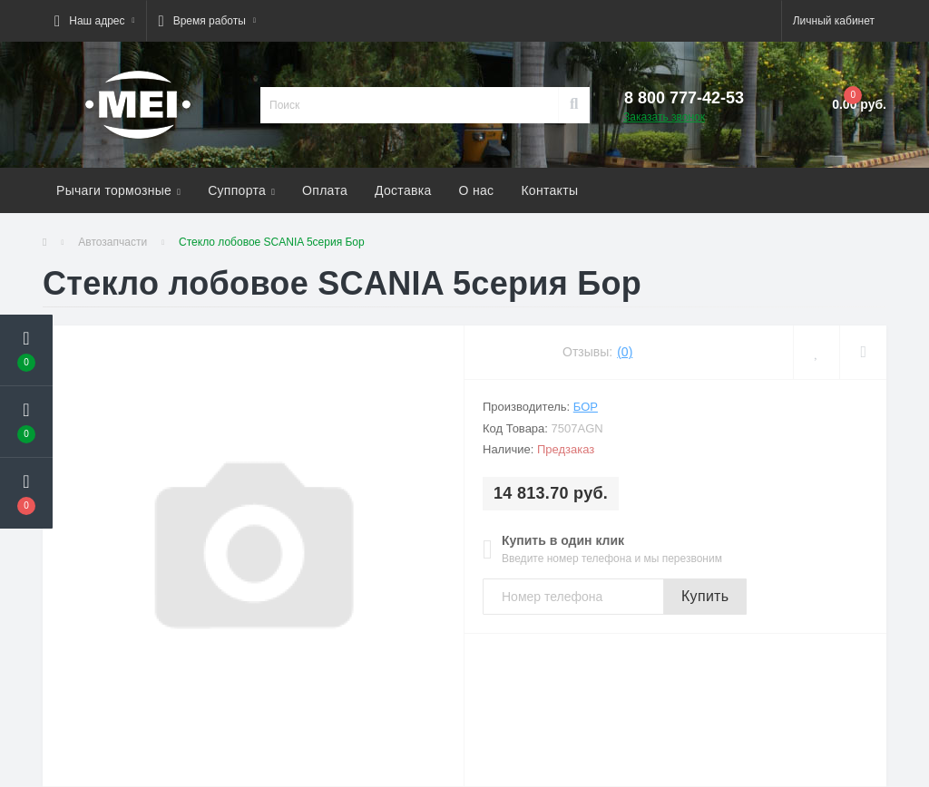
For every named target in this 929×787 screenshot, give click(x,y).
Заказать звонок (664, 117)
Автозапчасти (112, 242)
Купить (705, 596)
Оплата (324, 190)
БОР (585, 406)
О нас (476, 190)
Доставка (403, 190)
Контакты (549, 190)
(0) (624, 352)
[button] (94, 21)
